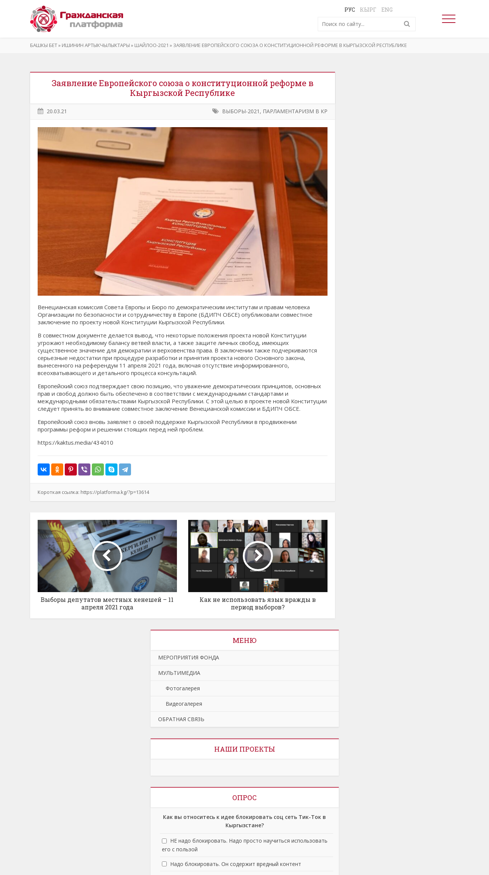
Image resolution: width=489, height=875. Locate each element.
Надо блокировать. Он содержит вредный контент (235, 863)
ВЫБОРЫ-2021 (241, 111)
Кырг (368, 9)
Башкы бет (43, 45)
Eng (387, 9)
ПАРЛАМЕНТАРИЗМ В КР (295, 111)
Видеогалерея (180, 703)
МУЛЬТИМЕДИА (179, 672)
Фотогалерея (179, 688)
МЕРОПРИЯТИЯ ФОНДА (188, 657)
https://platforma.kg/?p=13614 (115, 492)
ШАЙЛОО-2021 (151, 45)
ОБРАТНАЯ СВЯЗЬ (181, 719)
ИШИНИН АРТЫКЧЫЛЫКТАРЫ (96, 45)
